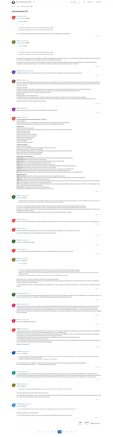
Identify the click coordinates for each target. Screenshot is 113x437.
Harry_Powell (19, 293)
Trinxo (18, 228)
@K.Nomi (19, 386)
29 (67, 431)
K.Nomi (18, 371)
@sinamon (19, 353)
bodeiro (18, 80)
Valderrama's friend (21, 70)
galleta (18, 108)
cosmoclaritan (20, 403)
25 (51, 431)
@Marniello (19, 260)
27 (59, 431)
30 (71, 431)
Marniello (19, 195)
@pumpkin (21, 21)
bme (18, 16)
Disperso (19, 304)
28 (63, 431)
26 (55, 431)
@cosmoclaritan (21, 18)
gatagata (18, 328)
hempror (18, 40)
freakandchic (19, 351)
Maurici (18, 117)
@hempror (19, 197)
